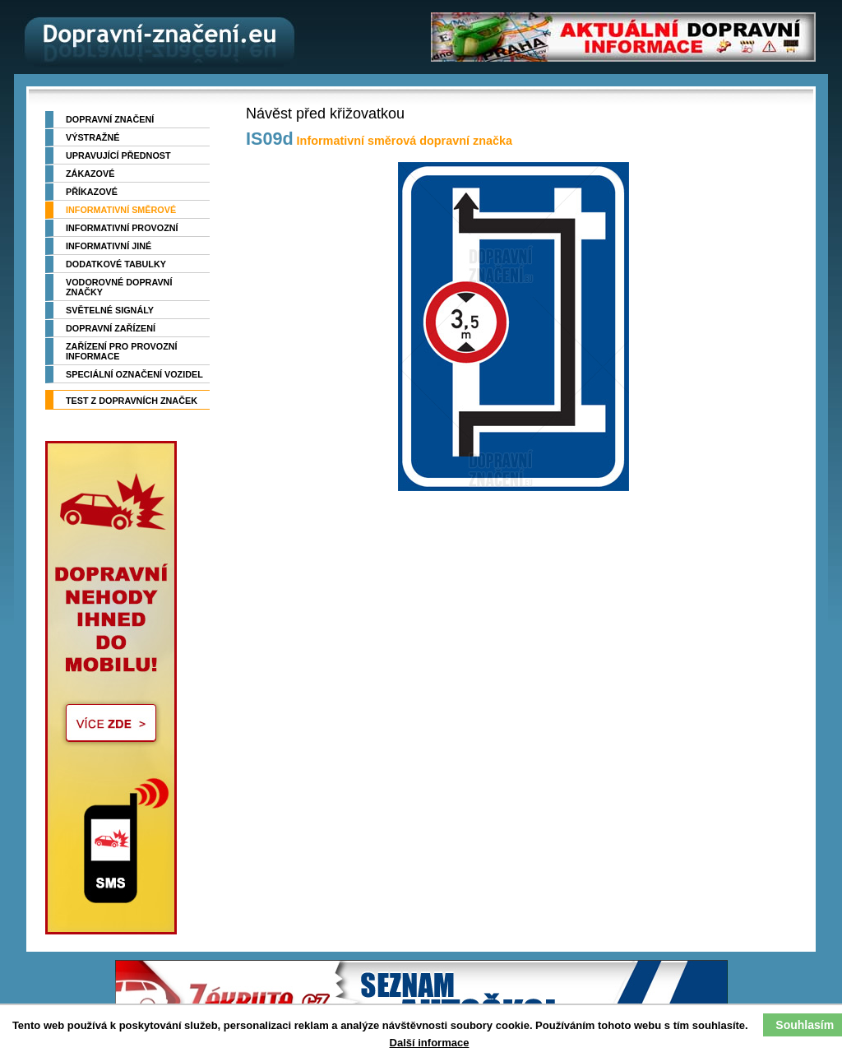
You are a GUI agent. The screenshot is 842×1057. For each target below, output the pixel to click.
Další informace (430, 1042)
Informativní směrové (121, 210)
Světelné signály (110, 310)
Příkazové (92, 192)
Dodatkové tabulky (116, 264)
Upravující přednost (118, 155)
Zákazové (90, 173)
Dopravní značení (110, 119)
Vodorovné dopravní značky (119, 287)
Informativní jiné (108, 246)
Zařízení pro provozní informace (122, 351)
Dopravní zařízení (110, 328)
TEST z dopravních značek (131, 401)
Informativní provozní (122, 228)
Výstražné (92, 137)
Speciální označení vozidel (134, 374)
